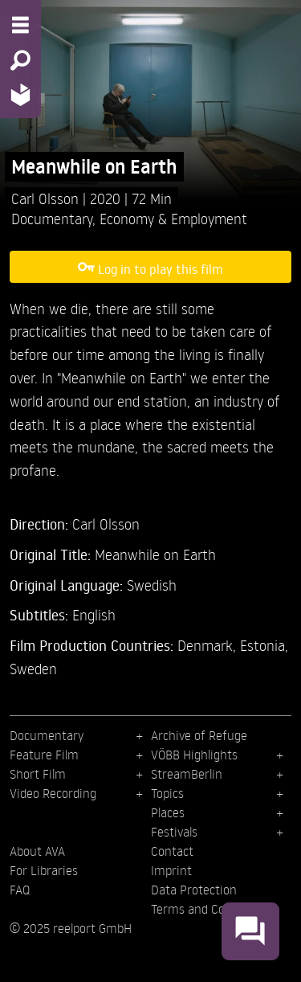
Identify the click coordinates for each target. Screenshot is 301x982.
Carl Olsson (47, 198)
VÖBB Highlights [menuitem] (194, 755)
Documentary (51, 218)
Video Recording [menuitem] (53, 793)
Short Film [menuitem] (38, 774)
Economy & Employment (173, 218)
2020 (107, 198)
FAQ (20, 890)
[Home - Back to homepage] (20, 94)
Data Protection (194, 890)
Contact (172, 851)
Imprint (171, 870)
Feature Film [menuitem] (44, 755)
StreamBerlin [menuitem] (186, 774)
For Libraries (44, 870)
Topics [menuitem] (167, 793)
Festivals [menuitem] (174, 832)
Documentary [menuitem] (46, 735)
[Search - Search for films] (20, 60)
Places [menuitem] (168, 812)
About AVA (37, 851)
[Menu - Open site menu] (20, 25)
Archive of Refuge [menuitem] (199, 735)
